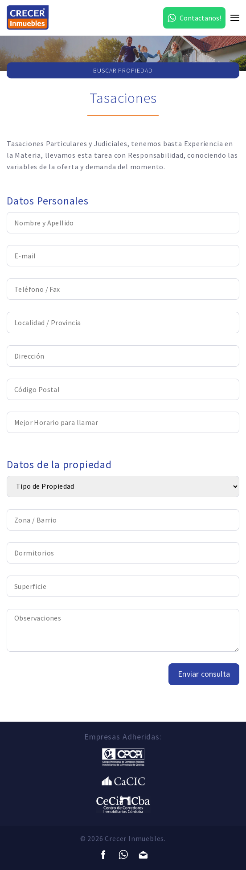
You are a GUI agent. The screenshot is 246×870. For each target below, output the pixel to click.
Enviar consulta (204, 674)
